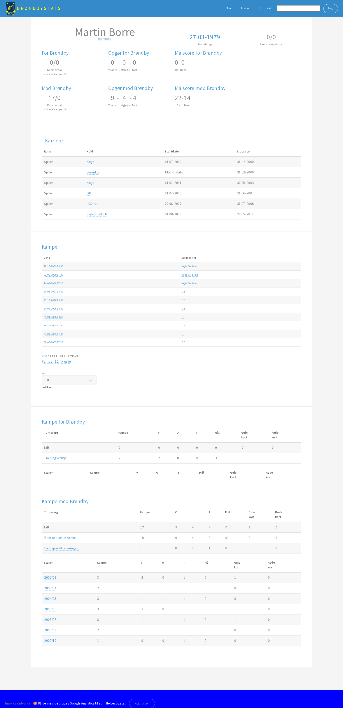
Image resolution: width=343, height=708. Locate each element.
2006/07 (281, 291)
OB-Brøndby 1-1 (146, 342)
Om (228, 8)
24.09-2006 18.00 (53, 308)
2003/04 (50, 588)
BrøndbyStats (39, 8)
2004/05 (281, 342)
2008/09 (281, 274)
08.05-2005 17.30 (53, 342)
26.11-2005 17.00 (53, 325)
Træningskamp (55, 458)
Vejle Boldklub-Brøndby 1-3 (153, 274)
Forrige (47, 361)
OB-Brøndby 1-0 (146, 300)
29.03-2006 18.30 (53, 317)
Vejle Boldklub (97, 214)
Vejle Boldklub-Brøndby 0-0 (153, 283)
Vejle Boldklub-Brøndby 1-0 (153, 266)
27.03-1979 (204, 37)
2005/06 (281, 317)
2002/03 (50, 577)
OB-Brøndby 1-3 (146, 334)
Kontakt (265, 8)
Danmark (105, 38)
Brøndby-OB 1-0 (146, 291)
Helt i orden (142, 703)
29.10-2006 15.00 (53, 300)
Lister (245, 8)
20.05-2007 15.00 (53, 291)
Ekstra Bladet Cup (233, 266)
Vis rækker (69, 380)
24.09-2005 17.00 (53, 334)
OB (89, 193)
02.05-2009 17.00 (53, 274)
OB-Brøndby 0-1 (146, 325)
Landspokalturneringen (61, 548)
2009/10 (281, 266)
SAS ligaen (229, 274)
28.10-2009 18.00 (53, 266)
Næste (66, 361)
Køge (90, 162)
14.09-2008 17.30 (53, 283)
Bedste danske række (60, 538)
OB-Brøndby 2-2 (146, 308)
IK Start (92, 204)
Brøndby (93, 172)
